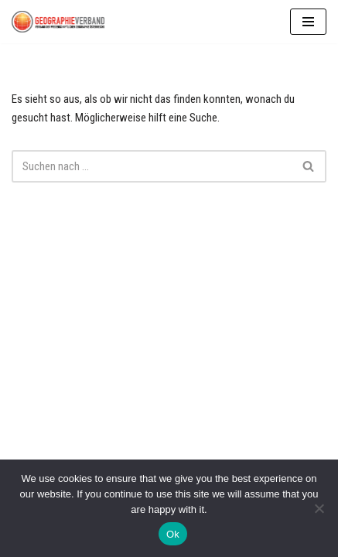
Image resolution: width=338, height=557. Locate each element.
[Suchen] (152, 166)
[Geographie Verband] (58, 21)
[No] (318, 508)
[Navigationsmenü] (308, 22)
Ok (172, 534)
